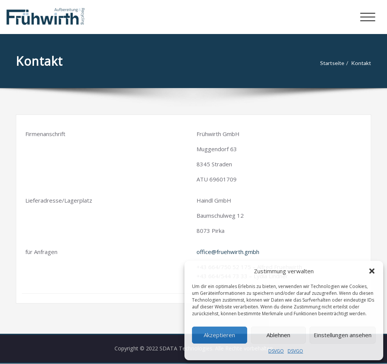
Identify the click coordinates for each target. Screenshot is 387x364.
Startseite (332, 63)
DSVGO (276, 351)
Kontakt (363, 63)
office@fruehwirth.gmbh (228, 252)
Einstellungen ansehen (343, 335)
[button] (372, 271)
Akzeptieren (219, 335)
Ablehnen (278, 335)
